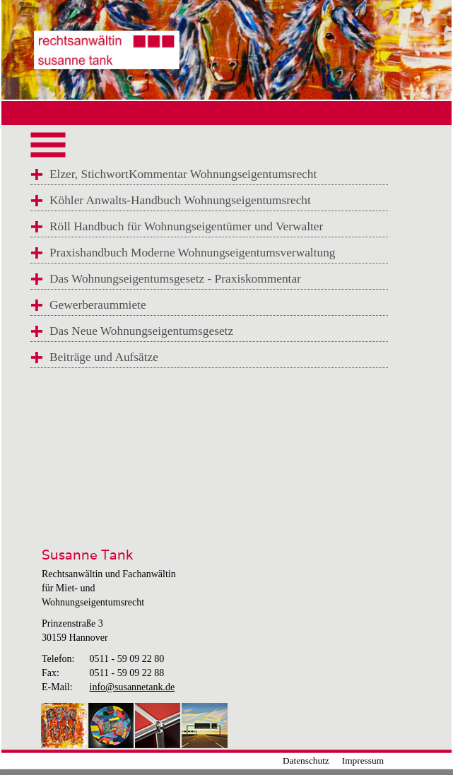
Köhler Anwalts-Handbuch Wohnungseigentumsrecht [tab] (180, 200)
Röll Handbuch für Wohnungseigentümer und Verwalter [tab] (186, 226)
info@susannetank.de (132, 687)
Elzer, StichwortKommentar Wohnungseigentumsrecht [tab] (183, 174)
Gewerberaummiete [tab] (97, 305)
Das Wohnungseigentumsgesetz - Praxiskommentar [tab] (175, 278)
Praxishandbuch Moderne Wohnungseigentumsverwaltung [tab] (192, 252)
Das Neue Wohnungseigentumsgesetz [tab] (141, 331)
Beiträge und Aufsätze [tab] (103, 357)
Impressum (363, 760)
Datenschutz (306, 760)
